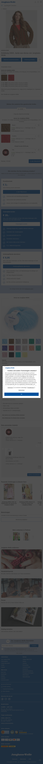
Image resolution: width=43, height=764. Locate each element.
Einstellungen (31, 387)
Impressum (10, 387)
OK (21, 394)
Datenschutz (21, 390)
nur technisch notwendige (20, 387)
